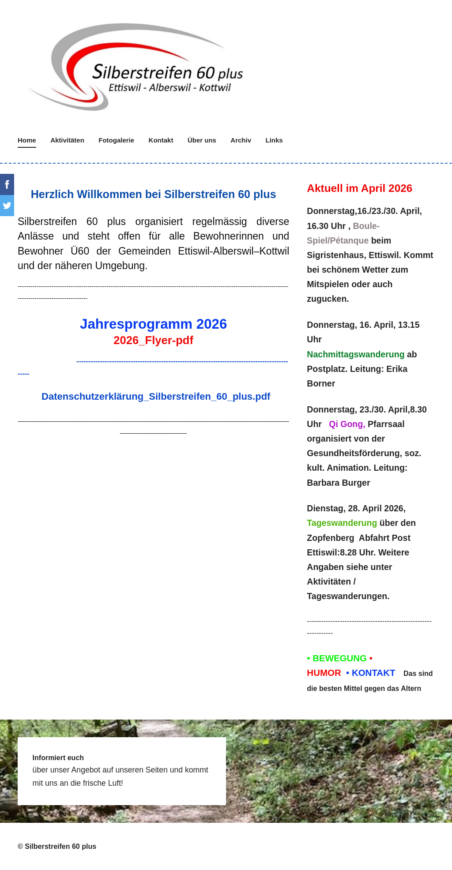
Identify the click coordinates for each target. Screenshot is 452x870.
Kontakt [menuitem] (161, 140)
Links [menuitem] (274, 140)
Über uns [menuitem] (202, 140)
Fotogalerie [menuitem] (116, 140)
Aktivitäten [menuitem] (67, 140)
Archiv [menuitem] (240, 140)
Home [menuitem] (27, 140)
